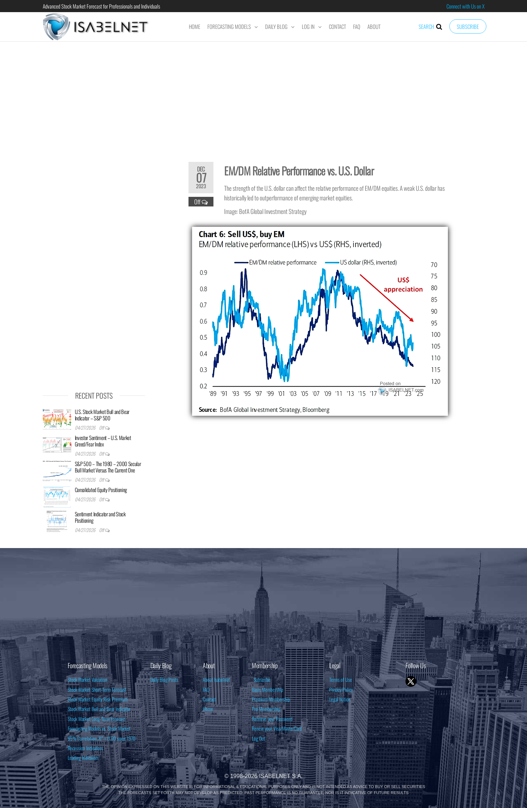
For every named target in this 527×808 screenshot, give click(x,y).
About (374, 26)
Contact (337, 26)
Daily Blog (276, 26)
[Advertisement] (263, 97)
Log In (308, 26)
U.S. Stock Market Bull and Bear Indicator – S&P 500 (102, 415)
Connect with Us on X (465, 6)
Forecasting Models (229, 26)
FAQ (356, 26)
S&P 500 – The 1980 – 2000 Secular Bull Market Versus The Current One (108, 467)
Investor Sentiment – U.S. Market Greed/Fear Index (103, 441)
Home (194, 26)
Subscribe (468, 26)
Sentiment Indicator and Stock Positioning (100, 517)
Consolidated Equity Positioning (101, 490)
